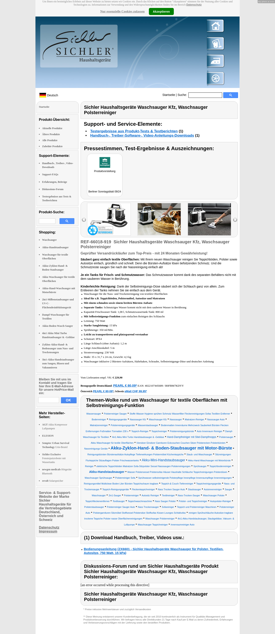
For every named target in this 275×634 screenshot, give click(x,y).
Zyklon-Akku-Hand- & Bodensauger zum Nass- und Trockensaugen (57, 348)
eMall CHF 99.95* (136, 391)
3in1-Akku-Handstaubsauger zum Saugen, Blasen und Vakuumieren (58, 363)
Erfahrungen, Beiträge (54, 181)
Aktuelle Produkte (52, 128)
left (84, 220)
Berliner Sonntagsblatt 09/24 (105, 191)
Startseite (168, 95)
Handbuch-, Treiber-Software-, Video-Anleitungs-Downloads (142, 135)
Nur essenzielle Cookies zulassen (122, 11)
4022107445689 (154, 385)
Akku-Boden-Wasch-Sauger (57, 325)
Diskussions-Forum (52, 189)
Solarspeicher (52, 480)
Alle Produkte (49, 140)
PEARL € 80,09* (125, 385)
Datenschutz (194, 4)
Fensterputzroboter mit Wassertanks (54, 458)
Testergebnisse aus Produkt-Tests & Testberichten (134, 131)
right (235, 220)
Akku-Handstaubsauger (55, 247)
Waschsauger (49, 239)
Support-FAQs (50, 174)
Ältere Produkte (51, 134)
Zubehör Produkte (52, 146)
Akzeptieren (161, 11)
